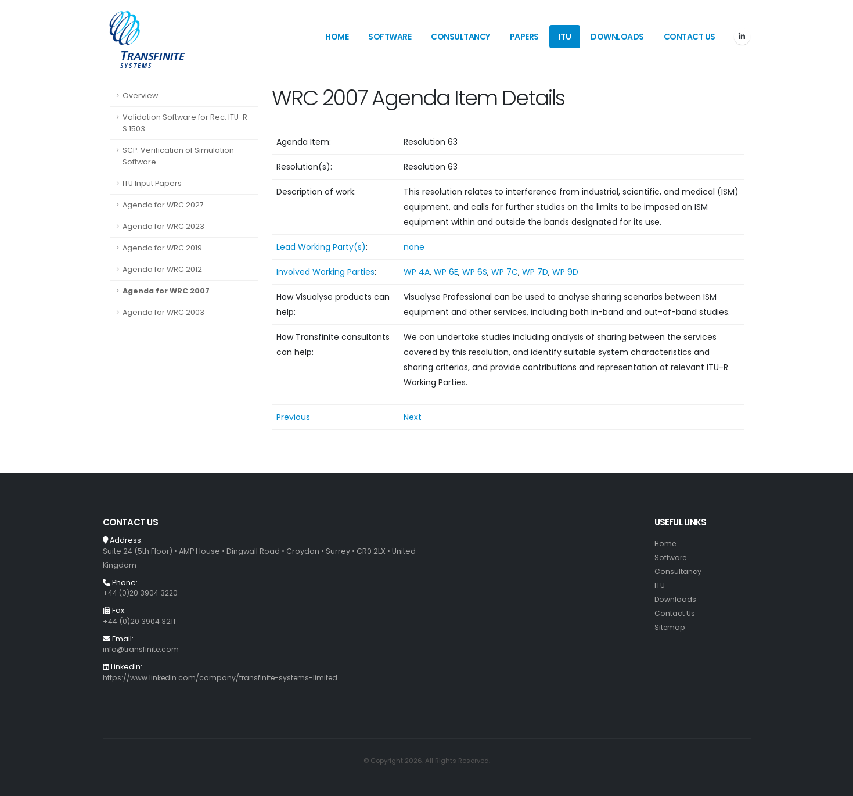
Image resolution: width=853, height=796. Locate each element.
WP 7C (504, 272)
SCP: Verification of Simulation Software (178, 156)
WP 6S (474, 272)
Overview (140, 96)
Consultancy (460, 36)
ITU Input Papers (152, 183)
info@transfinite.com (142, 649)
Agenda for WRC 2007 (166, 291)
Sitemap (670, 627)
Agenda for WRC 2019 (162, 248)
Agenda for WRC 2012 (162, 269)
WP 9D (565, 272)
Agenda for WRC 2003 (163, 312)
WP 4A (417, 272)
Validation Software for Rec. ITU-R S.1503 (185, 123)
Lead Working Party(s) (321, 247)
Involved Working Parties (325, 272)
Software (389, 36)
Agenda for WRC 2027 (163, 205)
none (414, 247)
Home (336, 36)
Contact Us (689, 36)
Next (413, 417)
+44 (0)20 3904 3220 (141, 593)
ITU (565, 36)
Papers (524, 36)
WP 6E (446, 272)
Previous (293, 417)
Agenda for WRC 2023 (163, 226)
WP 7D (535, 272)
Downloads (617, 36)
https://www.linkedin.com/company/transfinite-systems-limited (223, 678)
